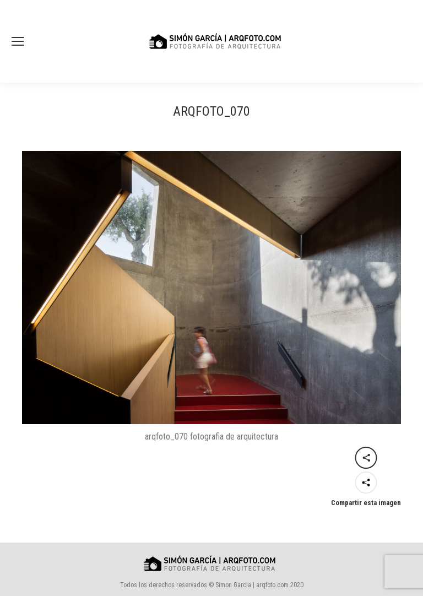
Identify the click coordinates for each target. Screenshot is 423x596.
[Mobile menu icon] (17, 41)
